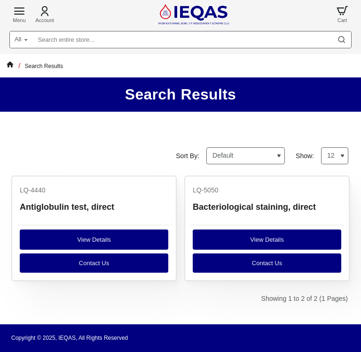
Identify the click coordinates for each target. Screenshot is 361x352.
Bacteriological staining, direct (254, 207)
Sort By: (187, 156)
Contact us (94, 263)
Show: (305, 156)
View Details (93, 239)
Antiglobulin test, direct (67, 207)
